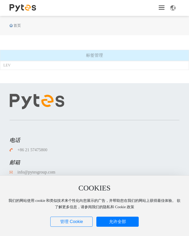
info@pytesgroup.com (36, 172)
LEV (7, 65)
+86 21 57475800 (32, 150)
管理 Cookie (71, 221)
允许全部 (117, 221)
